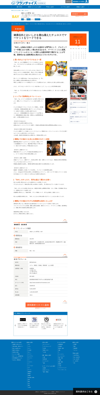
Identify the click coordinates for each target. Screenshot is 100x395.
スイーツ (26, 10)
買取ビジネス (45, 350)
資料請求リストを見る (80, 1)
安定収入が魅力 (16, 352)
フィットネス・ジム (62, 369)
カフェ (29, 348)
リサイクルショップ (47, 346)
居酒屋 (29, 375)
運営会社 (57, 391)
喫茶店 (29, 373)
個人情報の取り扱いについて (45, 391)
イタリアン (30, 361)
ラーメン (29, 369)
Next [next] (66, 325)
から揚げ (29, 350)
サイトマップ (62, 391)
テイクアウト (30, 356)
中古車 (44, 348)
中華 (29, 379)
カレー (29, 352)
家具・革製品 (45, 371)
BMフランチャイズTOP (16, 10)
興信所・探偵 (61, 348)
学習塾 (75, 344)
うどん (29, 346)
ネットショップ (46, 344)
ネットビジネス (61, 356)
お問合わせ (37, 391)
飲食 (23, 10)
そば (29, 344)
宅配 (29, 385)
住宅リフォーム (46, 369)
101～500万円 (76, 359)
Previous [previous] (15, 325)
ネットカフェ (61, 354)
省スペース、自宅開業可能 (18, 356)
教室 (74, 346)
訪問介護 (45, 359)
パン (29, 363)
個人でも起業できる (16, 348)
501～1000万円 (77, 357)
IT (58, 352)
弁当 (29, 383)
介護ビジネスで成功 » (75, 121)
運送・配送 (60, 361)
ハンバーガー (30, 365)
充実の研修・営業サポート (18, 346)
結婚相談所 (60, 344)
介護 (44, 357)
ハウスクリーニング (62, 367)
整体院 (59, 363)
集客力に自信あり (16, 350)
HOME (20, 7)
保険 (59, 350)
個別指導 (75, 348)
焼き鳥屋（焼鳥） (31, 377)
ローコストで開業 (16, 354)
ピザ (29, 367)
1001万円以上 (76, 355)
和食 (29, 381)
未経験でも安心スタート (17, 344)
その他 (29, 387)
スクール (75, 350)
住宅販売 (60, 346)
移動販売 (29, 371)
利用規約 (52, 391)
